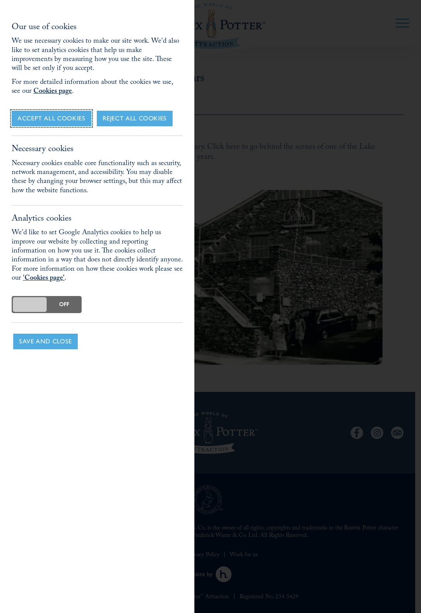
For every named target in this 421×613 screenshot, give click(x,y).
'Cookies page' (44, 278)
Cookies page (52, 91)
